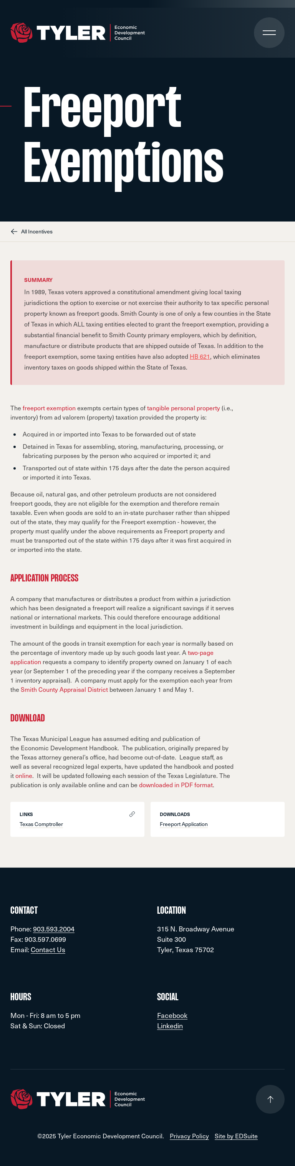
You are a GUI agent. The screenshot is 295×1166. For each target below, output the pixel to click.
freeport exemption (49, 408)
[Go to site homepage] (77, 33)
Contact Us (48, 949)
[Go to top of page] (270, 1099)
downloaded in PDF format (176, 785)
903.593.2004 (54, 928)
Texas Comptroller (41, 824)
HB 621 (200, 356)
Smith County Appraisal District (64, 689)
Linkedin (170, 1025)
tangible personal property (183, 408)
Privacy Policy (189, 1136)
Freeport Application (184, 824)
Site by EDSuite (236, 1136)
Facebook (172, 1015)
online (23, 775)
